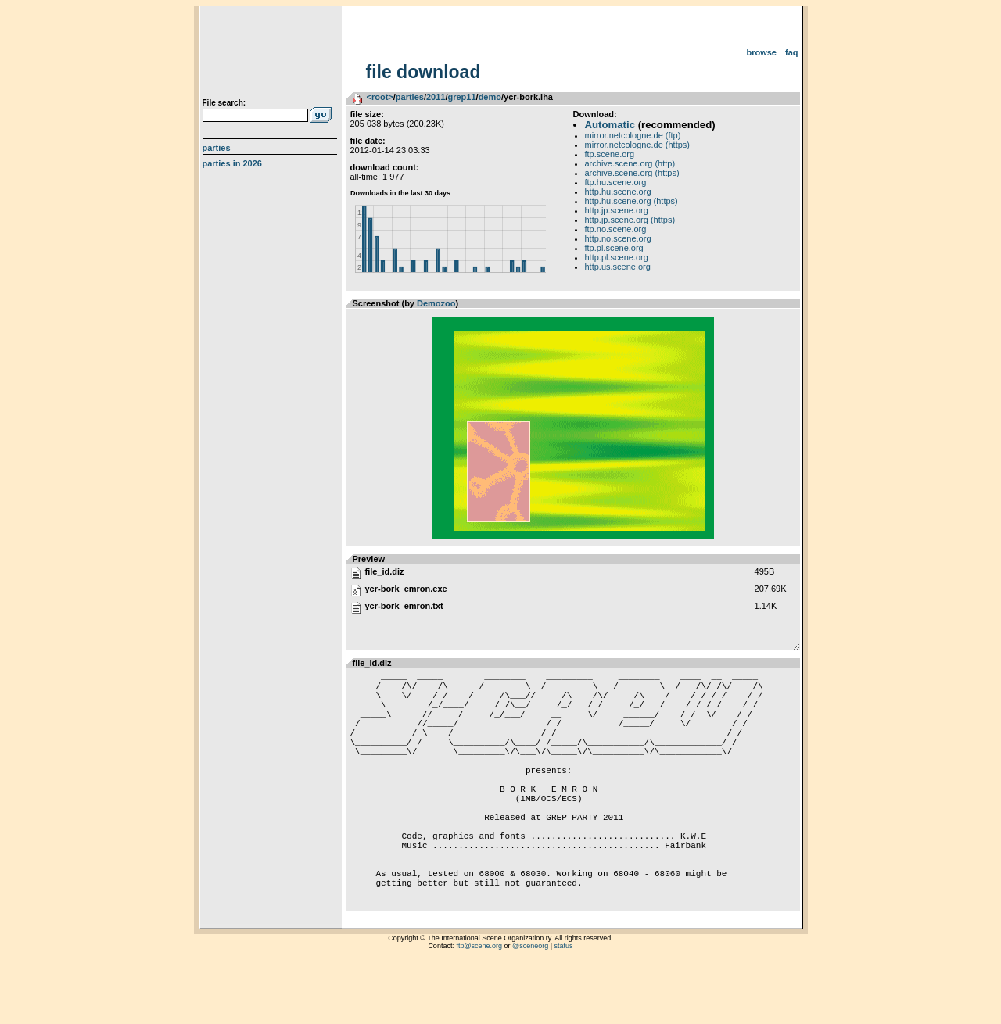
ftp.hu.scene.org (616, 182)
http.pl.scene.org (616, 257)
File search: (224, 102)
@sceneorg (530, 1004)
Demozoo (436, 303)
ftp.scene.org (610, 154)
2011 (435, 97)
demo (490, 97)
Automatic (610, 125)
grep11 (461, 97)
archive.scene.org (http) (630, 163)
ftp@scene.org (479, 1004)
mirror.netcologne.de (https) (638, 144)
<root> (380, 97)
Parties (217, 147)
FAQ (791, 52)
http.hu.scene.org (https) (631, 201)
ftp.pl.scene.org (614, 247)
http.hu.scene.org (618, 191)
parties (410, 97)
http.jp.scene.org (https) (630, 219)
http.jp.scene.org (616, 210)
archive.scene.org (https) (632, 172)
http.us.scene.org (618, 266)
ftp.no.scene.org (616, 229)
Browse (761, 52)
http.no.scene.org (618, 238)
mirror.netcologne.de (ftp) (633, 135)
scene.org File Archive (271, 55)
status (563, 1004)
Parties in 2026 (232, 163)
